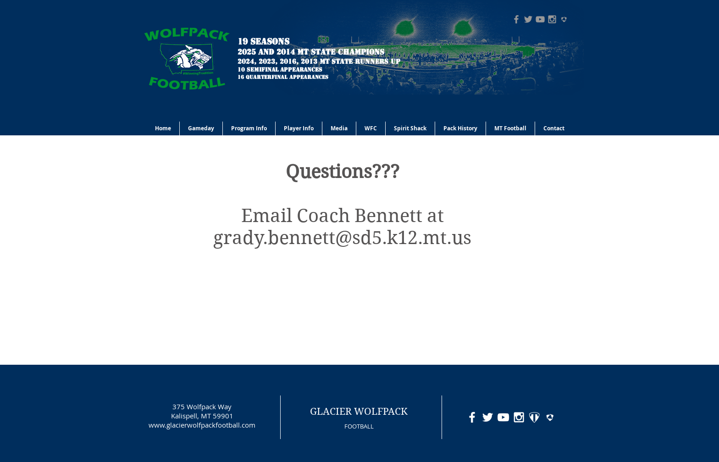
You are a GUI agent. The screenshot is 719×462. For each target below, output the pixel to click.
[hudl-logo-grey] (564, 19)
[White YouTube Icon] (503, 417)
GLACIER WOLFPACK (359, 411)
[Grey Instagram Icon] (552, 19)
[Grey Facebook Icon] (516, 19)
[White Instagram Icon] (519, 417)
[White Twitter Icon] (488, 417)
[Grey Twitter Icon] (528, 19)
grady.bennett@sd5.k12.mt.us (342, 238)
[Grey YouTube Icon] (540, 19)
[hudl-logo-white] (550, 417)
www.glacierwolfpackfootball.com (202, 424)
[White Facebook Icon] (472, 417)
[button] (249, 128)
